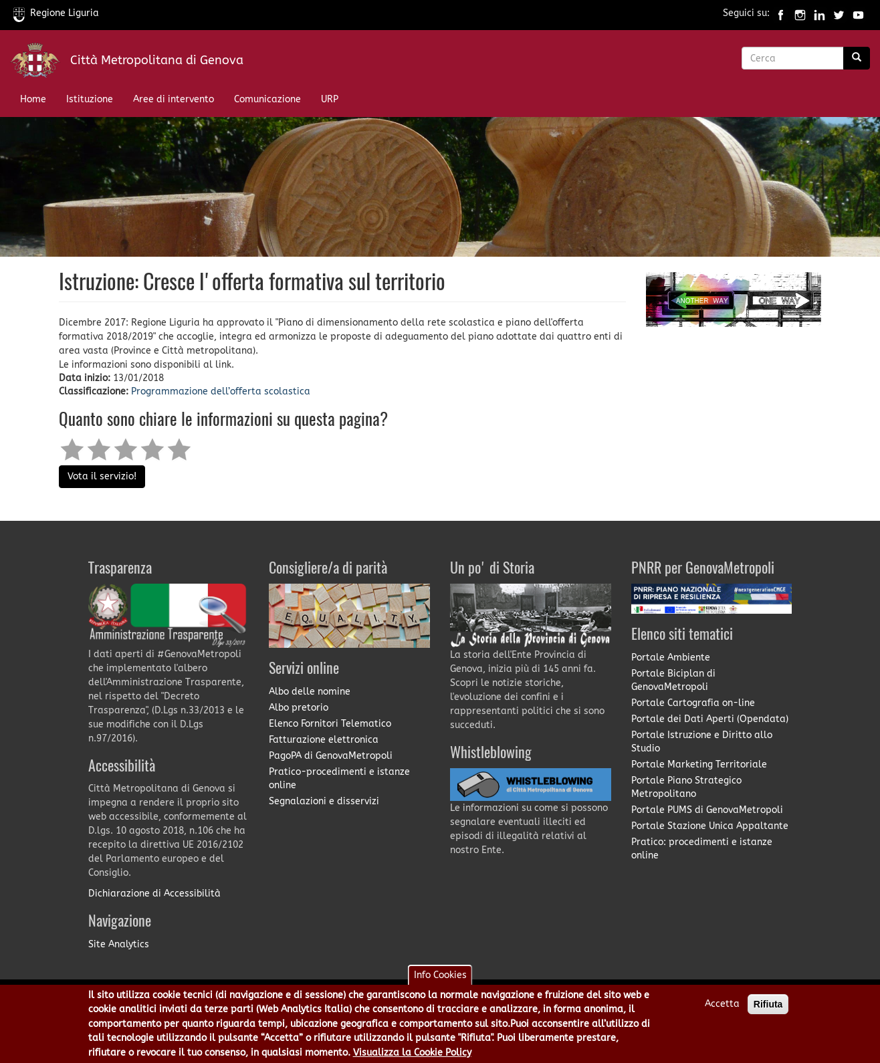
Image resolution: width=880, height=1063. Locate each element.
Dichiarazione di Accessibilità (154, 893)
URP (329, 99)
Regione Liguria (56, 13)
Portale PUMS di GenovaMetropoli (707, 810)
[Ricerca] (856, 58)
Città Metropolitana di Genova (156, 60)
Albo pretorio (298, 707)
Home (33, 99)
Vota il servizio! (102, 476)
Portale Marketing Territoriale (699, 764)
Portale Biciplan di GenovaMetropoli (673, 680)
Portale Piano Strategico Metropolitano (686, 787)
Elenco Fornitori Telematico (330, 723)
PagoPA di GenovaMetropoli (331, 755)
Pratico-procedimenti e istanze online (339, 778)
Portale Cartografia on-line (693, 703)
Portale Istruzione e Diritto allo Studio (701, 741)
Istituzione (89, 99)
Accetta (722, 1009)
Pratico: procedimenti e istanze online (701, 848)
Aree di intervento (173, 99)
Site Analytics (118, 944)
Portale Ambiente (670, 657)
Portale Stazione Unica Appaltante (709, 826)
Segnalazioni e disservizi (324, 801)
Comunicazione (267, 99)
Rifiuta (768, 1009)
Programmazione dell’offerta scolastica (220, 391)
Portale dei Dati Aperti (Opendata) (709, 719)
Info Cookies (440, 980)
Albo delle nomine (309, 691)
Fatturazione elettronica (323, 739)
